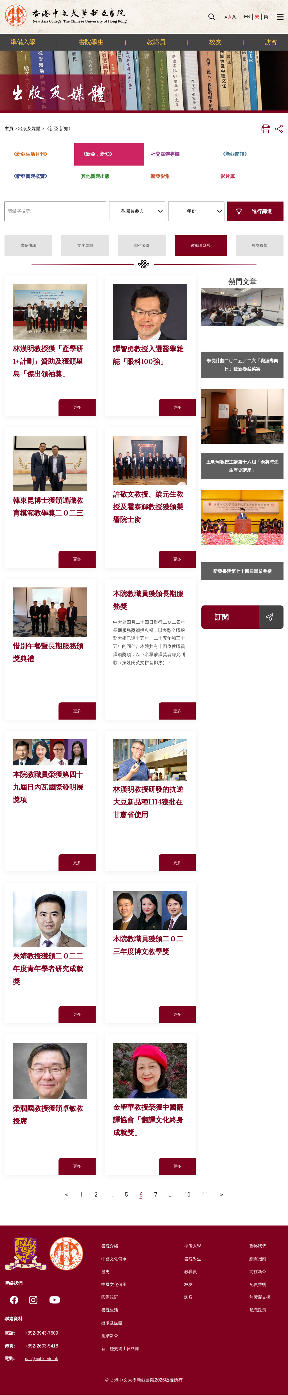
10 (187, 1194)
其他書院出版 (95, 176)
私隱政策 (257, 1310)
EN (247, 16)
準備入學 (23, 42)
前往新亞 (257, 1271)
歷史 (104, 1271)
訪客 (271, 42)
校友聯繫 (259, 245)
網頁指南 (257, 1258)
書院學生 (91, 42)
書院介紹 (109, 1245)
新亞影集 (160, 176)
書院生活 (109, 1310)
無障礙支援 (259, 1297)
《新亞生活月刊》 (30, 154)
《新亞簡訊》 (234, 154)
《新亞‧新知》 (59, 128)
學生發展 (142, 245)
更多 (77, 407)
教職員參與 (201, 245)
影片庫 (227, 176)
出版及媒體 (29, 128)
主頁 (9, 128)
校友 (215, 42)
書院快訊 (28, 245)
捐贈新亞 (109, 1335)
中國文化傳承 (113, 1258)
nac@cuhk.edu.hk (43, 1358)
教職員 (156, 42)
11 (205, 1194)
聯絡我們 (257, 1245)
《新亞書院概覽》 (30, 176)
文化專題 (85, 245)
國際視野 (109, 1297)
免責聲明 (257, 1284)
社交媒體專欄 (165, 154)
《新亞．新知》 (97, 154)
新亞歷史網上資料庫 (120, 1348)
